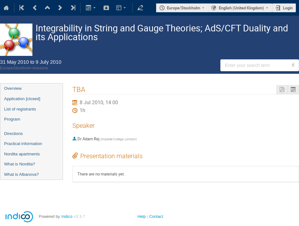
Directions (13, 133)
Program (12, 119)
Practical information (23, 143)
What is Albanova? (21, 174)
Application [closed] (22, 98)
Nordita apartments (22, 154)
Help (142, 216)
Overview (13, 88)
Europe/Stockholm (183, 8)
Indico (66, 216)
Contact (156, 216)
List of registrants (20, 109)
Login (288, 8)
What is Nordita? (19, 164)
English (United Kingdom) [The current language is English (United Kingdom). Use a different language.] (241, 8)
